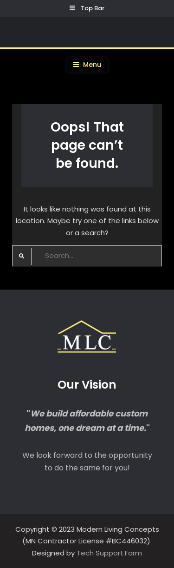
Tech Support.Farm (109, 553)
